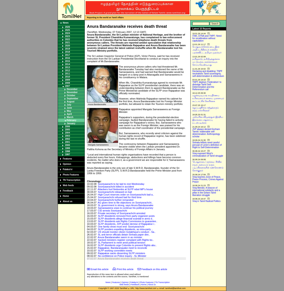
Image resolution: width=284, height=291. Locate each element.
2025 (67, 30)
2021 (67, 42)
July (69, 105)
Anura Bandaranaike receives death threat (120, 258)
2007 (67, 86)
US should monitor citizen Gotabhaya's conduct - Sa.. (127, 232)
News (66, 23)
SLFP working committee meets (115, 250)
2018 (67, 52)
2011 (67, 73)
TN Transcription (71, 180)
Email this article (99, 269)
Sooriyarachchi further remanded (115, 200)
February (71, 120)
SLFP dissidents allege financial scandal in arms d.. (126, 218)
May (69, 111)
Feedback (68, 190)
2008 (67, 83)
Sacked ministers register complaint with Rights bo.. (126, 240)
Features (67, 158)
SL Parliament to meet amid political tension (121, 242)
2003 (67, 136)
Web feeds (68, 185)
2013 (67, 67)
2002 (67, 139)
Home (66, 196)
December (72, 89)
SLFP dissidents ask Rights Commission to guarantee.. (127, 221)
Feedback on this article (154, 269)
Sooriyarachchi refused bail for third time (120, 197)
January (71, 123)
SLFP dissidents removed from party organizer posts (126, 216)
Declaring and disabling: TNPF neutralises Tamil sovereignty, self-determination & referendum (208, 73)
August (70, 101)
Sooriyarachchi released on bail (115, 192)
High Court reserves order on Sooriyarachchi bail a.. (126, 194)
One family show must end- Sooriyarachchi (121, 226)
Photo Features (71, 174)
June (69, 108)
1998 (67, 151)
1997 (67, 154)
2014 (67, 64)
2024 (67, 33)
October (71, 95)
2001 (67, 142)
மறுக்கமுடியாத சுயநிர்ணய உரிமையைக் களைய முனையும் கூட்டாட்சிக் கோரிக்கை (208, 98)
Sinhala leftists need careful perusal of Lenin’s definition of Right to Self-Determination (207, 145)
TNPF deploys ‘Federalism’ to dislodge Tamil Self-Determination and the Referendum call (206, 86)
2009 (67, 80)
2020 (67, 45)
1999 (67, 148)
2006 (67, 126)
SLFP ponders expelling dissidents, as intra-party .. (125, 229)
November (72, 92)
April (69, 114)
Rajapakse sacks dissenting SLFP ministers (121, 253)
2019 (67, 49)
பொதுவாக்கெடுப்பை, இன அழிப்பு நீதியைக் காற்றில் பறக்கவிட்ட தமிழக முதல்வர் (206, 50)
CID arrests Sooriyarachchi (112, 210)
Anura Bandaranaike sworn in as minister (120, 237)
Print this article (125, 269)
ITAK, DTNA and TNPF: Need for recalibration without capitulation (206, 38)
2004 (67, 133)
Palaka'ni (67, 169)
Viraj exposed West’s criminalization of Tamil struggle (207, 154)
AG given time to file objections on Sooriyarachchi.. (125, 202)
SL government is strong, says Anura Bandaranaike (125, 205)
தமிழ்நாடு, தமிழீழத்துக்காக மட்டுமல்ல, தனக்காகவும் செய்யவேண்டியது (206, 62)
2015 (67, 61)
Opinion (67, 164)
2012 (67, 70)
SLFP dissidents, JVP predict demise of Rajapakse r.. (126, 224)
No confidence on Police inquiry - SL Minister (122, 256)
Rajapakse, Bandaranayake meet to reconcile (122, 248)
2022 (67, 39)
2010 (67, 77)
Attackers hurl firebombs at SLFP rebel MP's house (125, 189)
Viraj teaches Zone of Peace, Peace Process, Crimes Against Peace (207, 179)
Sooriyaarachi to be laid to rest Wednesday (121, 184)
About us (67, 201)
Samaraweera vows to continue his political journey (125, 208)
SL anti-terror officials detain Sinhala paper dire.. (124, 234)
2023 (67, 36)
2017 (67, 55)
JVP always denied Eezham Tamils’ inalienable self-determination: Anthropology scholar (206, 133)
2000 (67, 145)
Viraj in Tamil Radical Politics (206, 201)
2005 (67, 129)
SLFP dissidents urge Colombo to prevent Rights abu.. (127, 245)
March (70, 117)
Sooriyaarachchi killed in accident (116, 186)
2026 (67, 27)
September (72, 98)
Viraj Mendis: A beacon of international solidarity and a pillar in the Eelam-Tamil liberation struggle (206, 191)
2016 (67, 58)
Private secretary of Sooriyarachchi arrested (121, 213)
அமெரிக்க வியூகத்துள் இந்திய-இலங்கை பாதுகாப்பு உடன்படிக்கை (207, 120)
